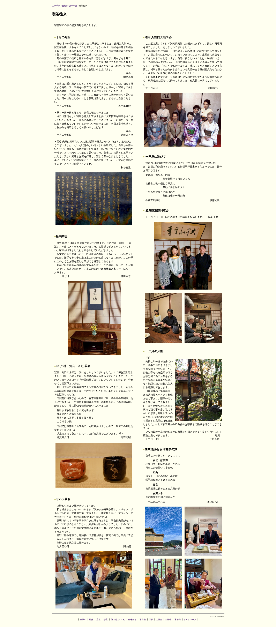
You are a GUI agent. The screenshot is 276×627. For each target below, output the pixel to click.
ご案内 (159, 619)
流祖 (98, 619)
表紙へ (83, 619)
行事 (151, 619)
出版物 (168, 619)
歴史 (91, 619)
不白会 (143, 619)
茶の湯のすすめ (118, 619)
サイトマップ (190, 619)
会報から (132, 619)
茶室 (106, 619)
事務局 (177, 619)
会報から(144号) (69, 6)
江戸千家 (56, 6)
